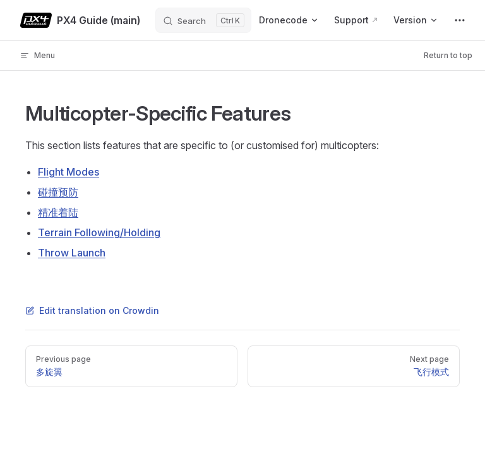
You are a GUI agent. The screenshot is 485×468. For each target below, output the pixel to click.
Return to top (448, 55)
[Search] (203, 20)
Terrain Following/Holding (99, 232)
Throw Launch (71, 252)
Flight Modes (68, 171)
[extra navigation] (460, 20)
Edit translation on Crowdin (92, 310)
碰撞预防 (58, 192)
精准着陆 (58, 212)
